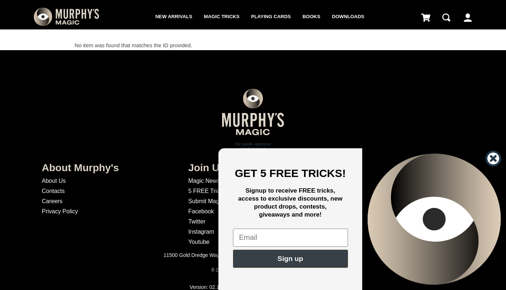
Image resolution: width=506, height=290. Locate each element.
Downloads (348, 16)
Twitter (196, 221)
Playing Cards (271, 16)
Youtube (198, 242)
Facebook (201, 211)
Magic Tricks (222, 16)
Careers (52, 201)
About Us (54, 181)
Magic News (204, 181)
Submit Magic (206, 201)
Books (311, 16)
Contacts (53, 191)
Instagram (201, 232)
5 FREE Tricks (206, 191)
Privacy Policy (60, 211)
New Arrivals (173, 16)
